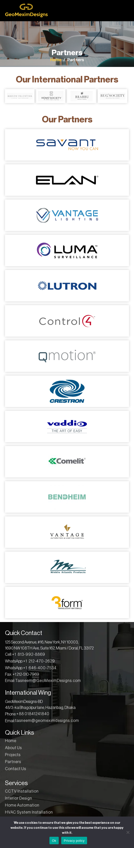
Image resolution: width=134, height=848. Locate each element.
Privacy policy (74, 841)
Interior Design (18, 798)
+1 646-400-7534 (39, 668)
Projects (13, 755)
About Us (13, 748)
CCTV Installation (22, 791)
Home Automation (22, 805)
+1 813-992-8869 (28, 654)
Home (55, 60)
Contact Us (15, 769)
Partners (75, 60)
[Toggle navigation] (126, 11)
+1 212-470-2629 (39, 661)
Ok (54, 841)
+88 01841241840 (32, 714)
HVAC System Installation (29, 812)
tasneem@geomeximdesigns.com (47, 721)
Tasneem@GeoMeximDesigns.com (48, 681)
